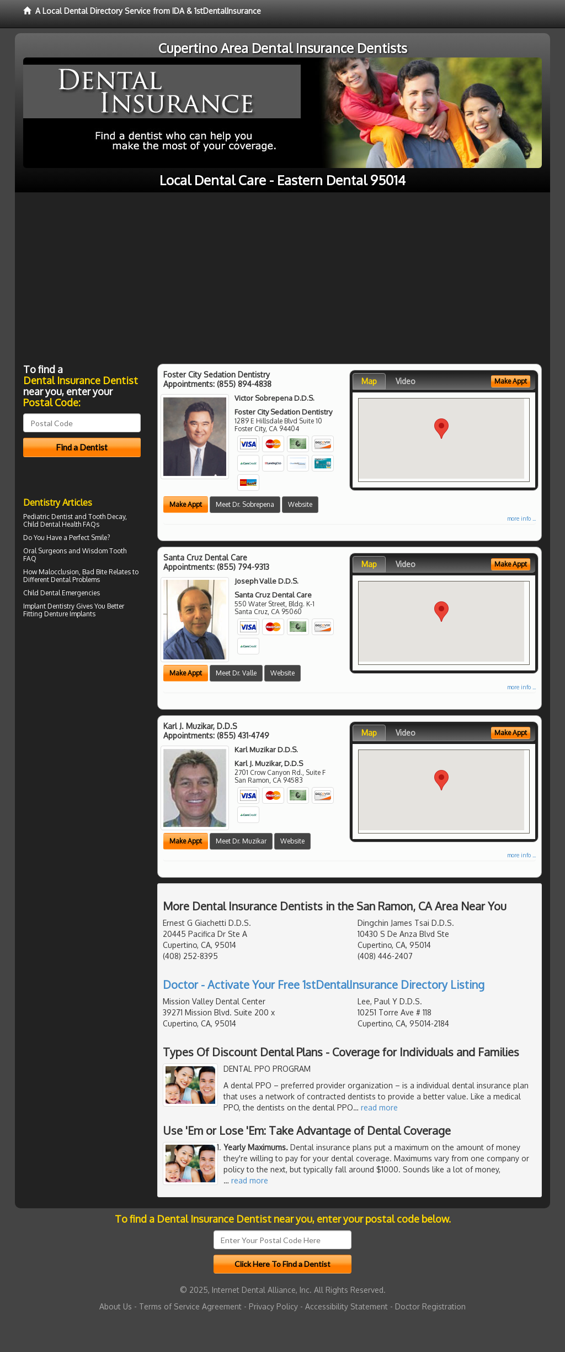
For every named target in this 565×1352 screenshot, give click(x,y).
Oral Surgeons (45, 551)
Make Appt (185, 504)
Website (300, 504)
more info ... (521, 518)
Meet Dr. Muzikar (241, 841)
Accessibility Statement (346, 1306)
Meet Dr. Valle (236, 673)
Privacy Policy (273, 1306)
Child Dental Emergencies (61, 593)
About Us (115, 1306)
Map (369, 381)
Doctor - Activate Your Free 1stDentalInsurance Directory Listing (323, 984)
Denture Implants (69, 614)
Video (405, 381)
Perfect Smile (88, 537)
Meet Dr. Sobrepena (245, 504)
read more (379, 1107)
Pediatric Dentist (48, 516)
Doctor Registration (430, 1306)
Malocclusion (59, 572)
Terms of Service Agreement (190, 1306)
